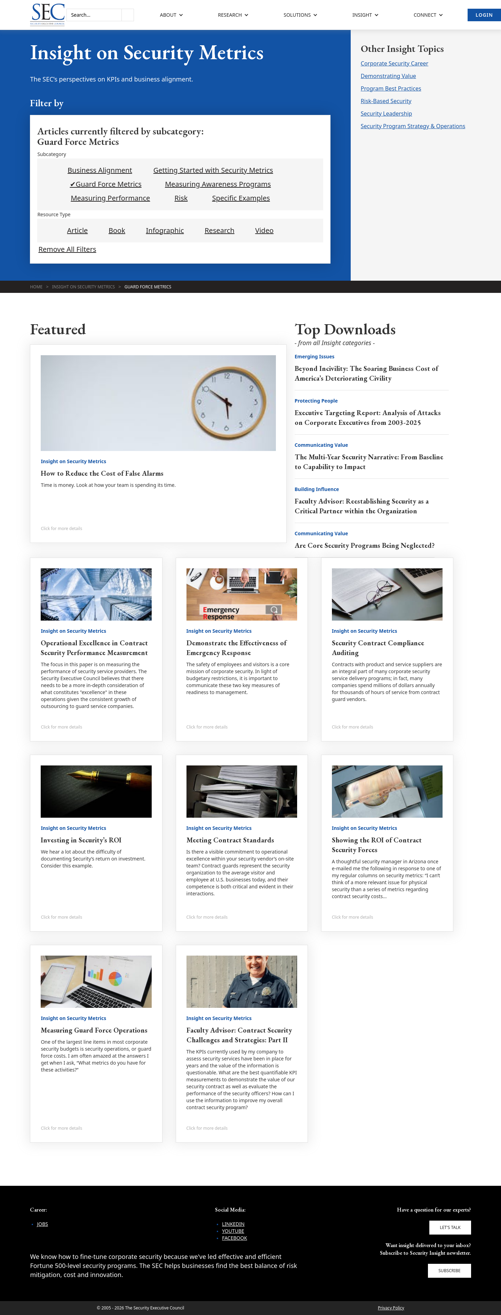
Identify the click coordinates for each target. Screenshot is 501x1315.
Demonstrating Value (388, 76)
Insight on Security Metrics (83, 287)
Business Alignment (99, 170)
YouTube (233, 1231)
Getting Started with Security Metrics (213, 170)
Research (219, 230)
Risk (181, 198)
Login (484, 14)
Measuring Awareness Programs (218, 184)
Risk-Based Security (386, 101)
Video (264, 230)
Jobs (42, 1224)
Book (117, 230)
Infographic (165, 230)
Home (36, 287)
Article (77, 230)
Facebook (234, 1238)
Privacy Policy (391, 1308)
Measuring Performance (110, 198)
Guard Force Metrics (148, 287)
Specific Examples (241, 198)
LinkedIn (233, 1224)
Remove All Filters (67, 249)
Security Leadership (386, 113)
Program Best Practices (391, 88)
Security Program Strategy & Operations (413, 126)
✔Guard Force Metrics (106, 184)
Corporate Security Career (394, 63)
